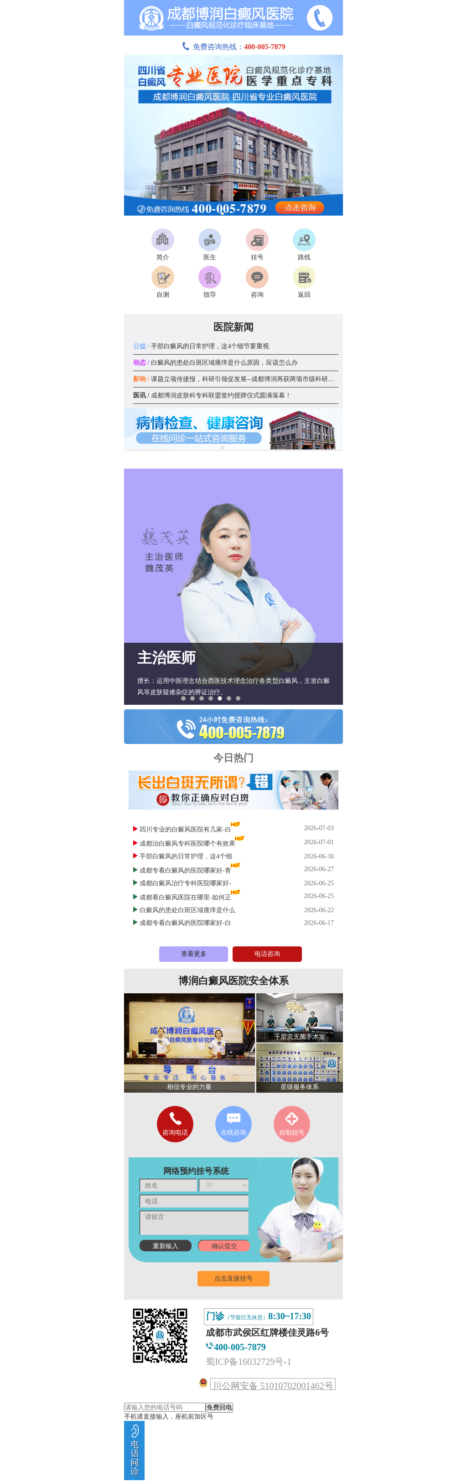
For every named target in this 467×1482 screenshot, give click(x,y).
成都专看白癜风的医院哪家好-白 (185, 922)
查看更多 (194, 953)
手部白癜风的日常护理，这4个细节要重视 (201, 346)
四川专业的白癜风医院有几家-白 (185, 829)
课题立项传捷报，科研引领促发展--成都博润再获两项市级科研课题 (237, 379)
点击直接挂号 (233, 1278)
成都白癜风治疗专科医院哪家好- (185, 883)
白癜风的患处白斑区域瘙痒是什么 (187, 910)
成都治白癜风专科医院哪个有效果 (187, 843)
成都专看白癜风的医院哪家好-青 (185, 870)
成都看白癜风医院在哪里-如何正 (185, 897)
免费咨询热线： (233, 47)
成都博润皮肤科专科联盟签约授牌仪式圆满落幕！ (212, 395)
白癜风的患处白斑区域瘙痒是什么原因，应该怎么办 (215, 362)
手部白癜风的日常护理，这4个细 (186, 856)
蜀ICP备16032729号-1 (248, 1362)
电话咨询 (267, 953)
